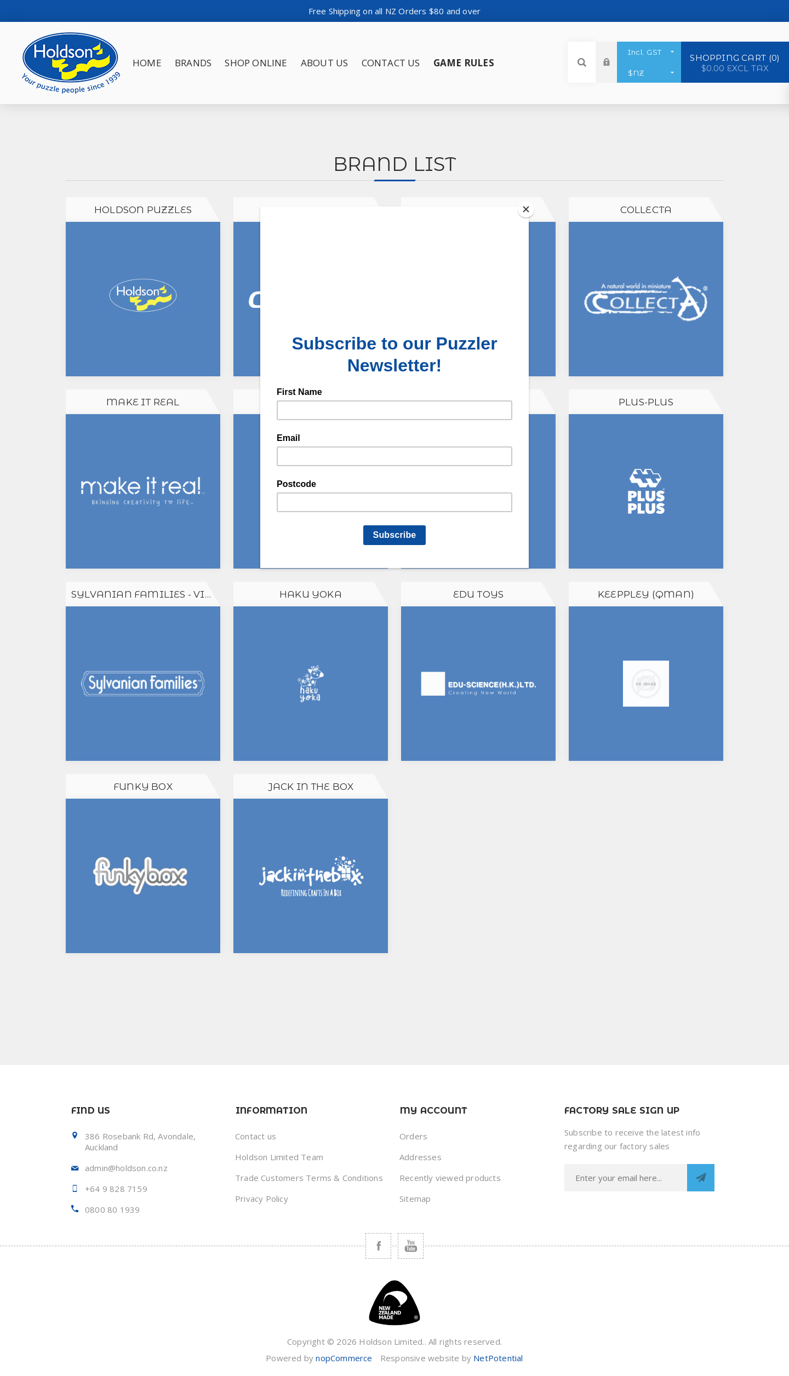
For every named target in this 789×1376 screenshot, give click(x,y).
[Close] (526, 209)
